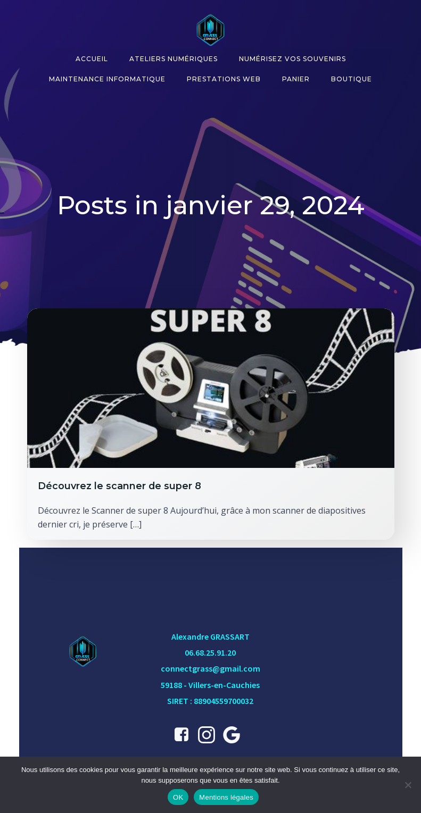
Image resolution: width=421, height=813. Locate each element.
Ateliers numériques (173, 58)
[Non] (407, 785)
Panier (296, 78)
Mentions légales (226, 797)
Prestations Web (224, 78)
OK (178, 797)
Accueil (92, 58)
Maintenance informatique (107, 78)
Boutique (351, 78)
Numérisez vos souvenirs (292, 58)
